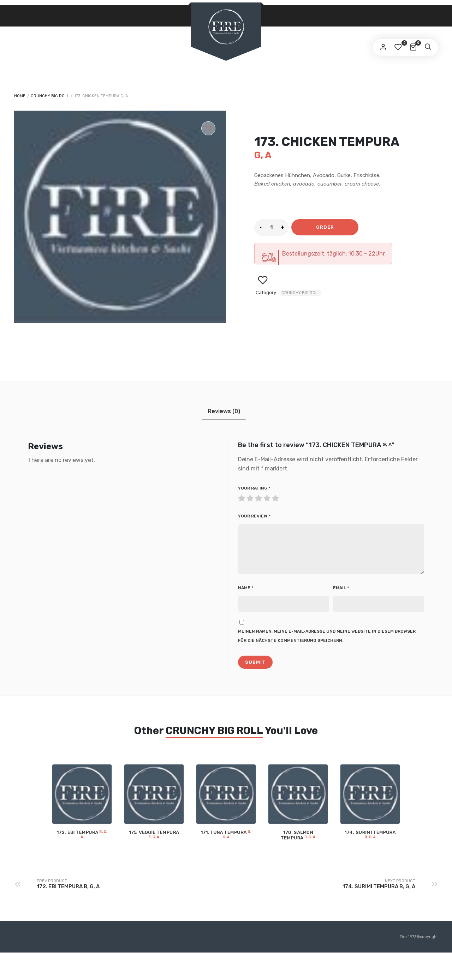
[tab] (224, 411)
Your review (254, 516)
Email (341, 596)
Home (19, 96)
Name (245, 596)
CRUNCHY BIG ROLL (50, 96)
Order (325, 227)
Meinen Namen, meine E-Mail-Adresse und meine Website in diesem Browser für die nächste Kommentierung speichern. (327, 644)
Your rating (254, 488)
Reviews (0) (224, 411)
